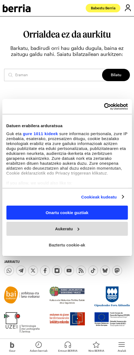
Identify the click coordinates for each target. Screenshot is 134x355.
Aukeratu (67, 228)
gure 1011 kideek (40, 133)
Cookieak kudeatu (99, 196)
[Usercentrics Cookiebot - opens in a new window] (104, 106)
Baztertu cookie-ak (67, 244)
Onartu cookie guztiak (67, 212)
